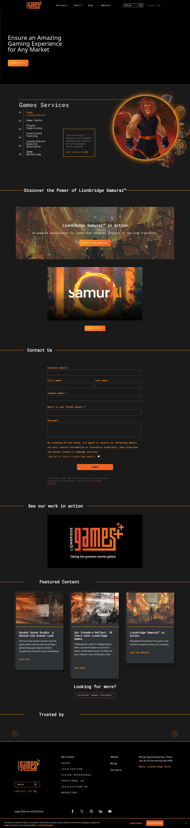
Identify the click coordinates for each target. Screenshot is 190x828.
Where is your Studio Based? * (66, 406)
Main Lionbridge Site (155, 767)
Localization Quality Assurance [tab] (35, 143)
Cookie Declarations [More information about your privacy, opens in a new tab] (45, 825)
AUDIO (65, 763)
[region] (95, 823)
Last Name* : (103, 380)
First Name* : (56, 380)
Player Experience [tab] (34, 127)
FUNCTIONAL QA (72, 781)
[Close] (186, 823)
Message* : (54, 420)
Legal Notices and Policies (28, 811)
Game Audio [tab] (34, 120)
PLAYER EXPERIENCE (76, 775)
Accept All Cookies (155, 823)
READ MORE (24, 659)
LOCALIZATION (72, 769)
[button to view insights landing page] (95, 695)
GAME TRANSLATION (75, 152)
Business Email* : (58, 367)
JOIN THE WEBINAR (139, 652)
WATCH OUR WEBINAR (95, 243)
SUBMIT (95, 467)
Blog (114, 764)
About (114, 757)
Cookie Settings (136, 823)
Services (67, 757)
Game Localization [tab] (35, 114)
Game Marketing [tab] (33, 153)
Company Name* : (57, 393)
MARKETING (69, 793)
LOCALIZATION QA (74, 787)
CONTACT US (152, 5)
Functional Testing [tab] (34, 134)
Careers (116, 770)
